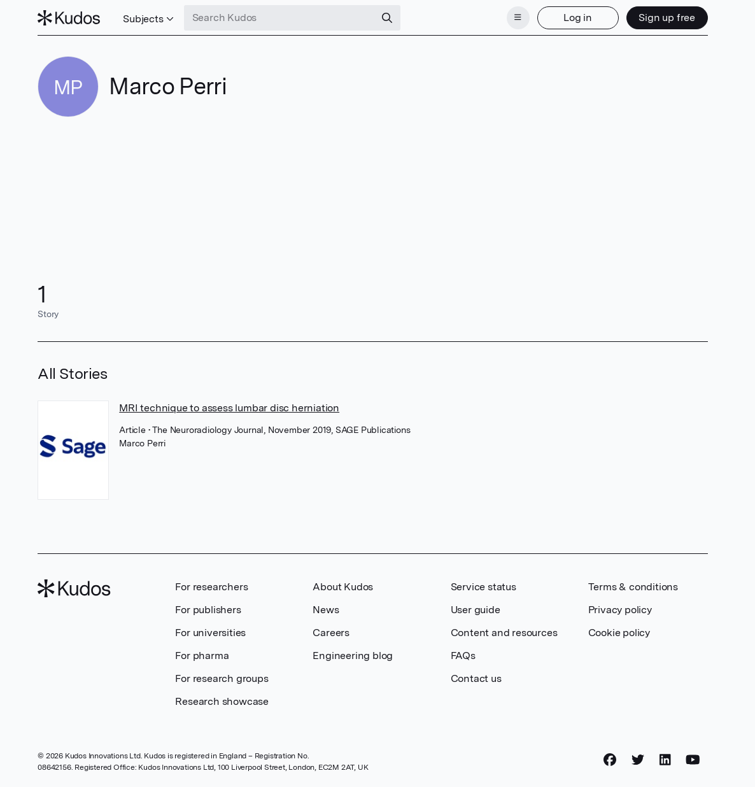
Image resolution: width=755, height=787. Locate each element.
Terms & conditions (633, 587)
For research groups (221, 678)
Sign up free (667, 17)
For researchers (211, 587)
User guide (475, 610)
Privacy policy (620, 610)
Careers (331, 633)
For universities (210, 633)
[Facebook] (609, 759)
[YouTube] (693, 759)
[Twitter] (638, 759)
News (326, 610)
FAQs (463, 655)
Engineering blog (353, 655)
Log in (577, 17)
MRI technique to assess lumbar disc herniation (229, 408)
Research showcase (222, 701)
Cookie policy (619, 633)
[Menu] (518, 17)
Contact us (476, 678)
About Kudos (343, 587)
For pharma (202, 655)
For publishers (208, 610)
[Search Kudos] (279, 18)
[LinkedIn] (665, 759)
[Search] (387, 18)
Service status (483, 587)
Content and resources (504, 633)
